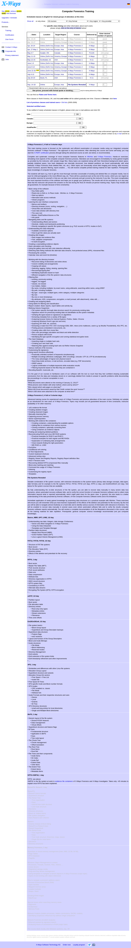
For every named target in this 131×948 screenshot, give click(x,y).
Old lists (64, 102)
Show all (30, 21)
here (115, 99)
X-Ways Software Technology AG (48, 945)
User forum (9, 39)
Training (8, 30)
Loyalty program (79, 945)
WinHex (90, 157)
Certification (9, 35)
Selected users (36, 106)
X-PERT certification (41, 153)
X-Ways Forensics (104, 157)
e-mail (119, 134)
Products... (6, 22)
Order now (67, 945)
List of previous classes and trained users (43, 102)
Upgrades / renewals (9, 18)
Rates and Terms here (47, 95)
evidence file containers (64, 781)
